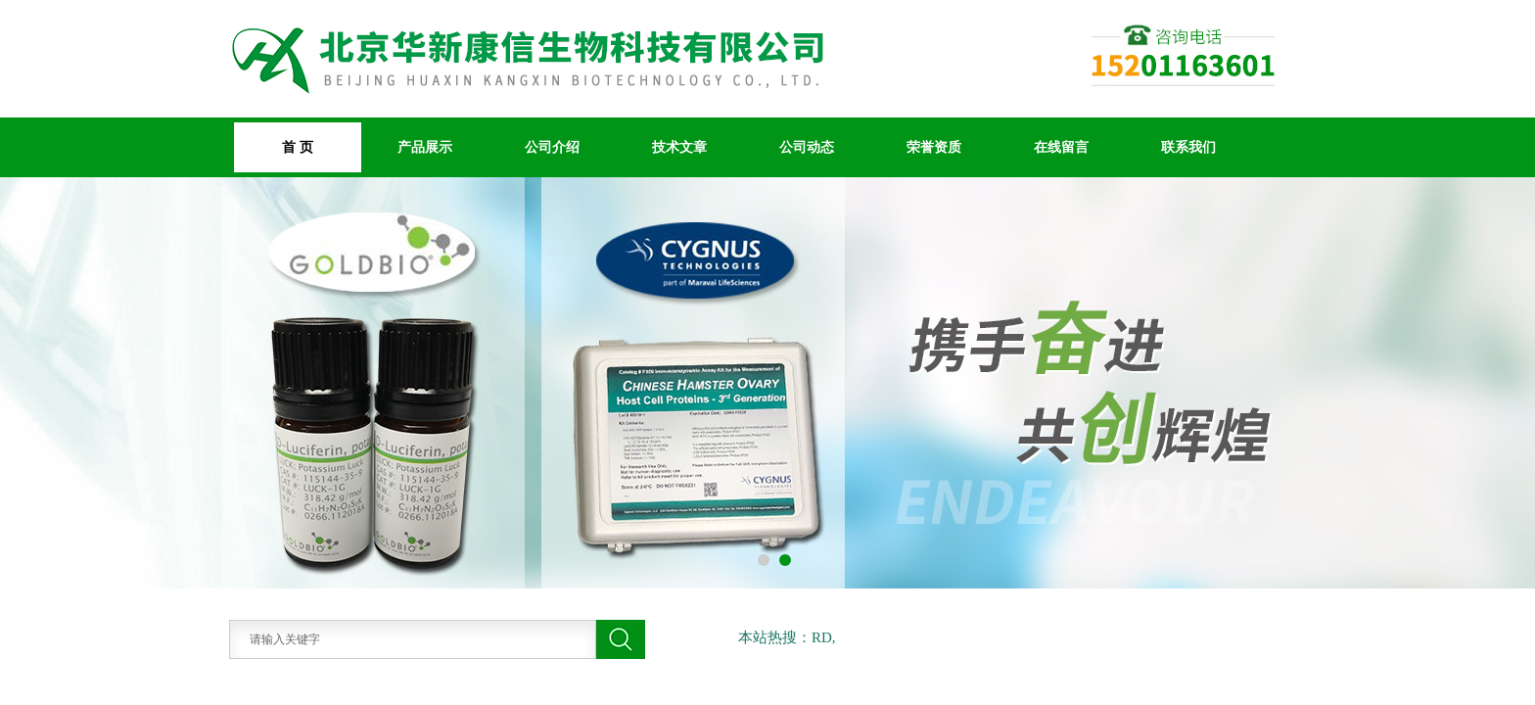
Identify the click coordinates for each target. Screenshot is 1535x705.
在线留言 (1061, 147)
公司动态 (806, 147)
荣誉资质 (934, 147)
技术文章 (679, 147)
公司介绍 (552, 147)
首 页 (297, 147)
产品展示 (424, 147)
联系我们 (1188, 147)
